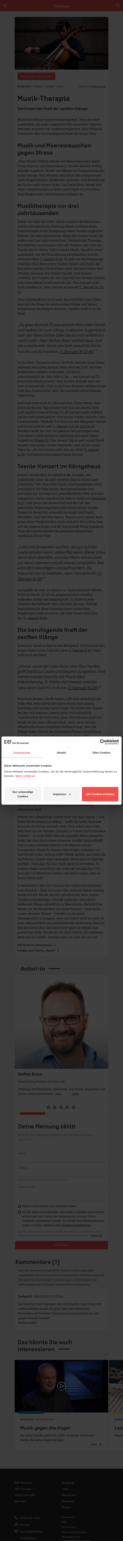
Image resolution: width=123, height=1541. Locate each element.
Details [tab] (61, 752)
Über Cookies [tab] (102, 752)
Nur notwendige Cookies (22, 794)
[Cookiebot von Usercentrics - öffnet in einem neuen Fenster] (103, 742)
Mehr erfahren (25, 775)
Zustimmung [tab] (21, 752)
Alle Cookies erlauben (100, 793)
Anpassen (61, 793)
